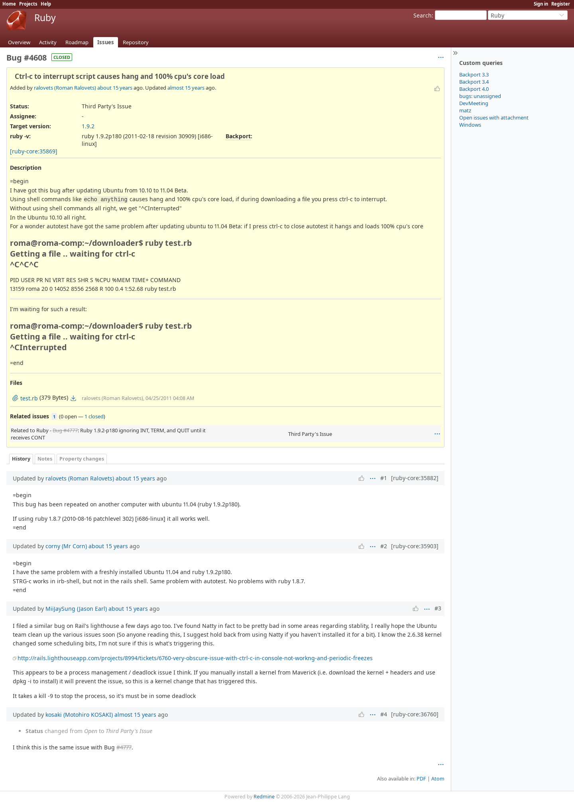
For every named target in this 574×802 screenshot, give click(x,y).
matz (465, 110)
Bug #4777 (65, 430)
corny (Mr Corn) (66, 546)
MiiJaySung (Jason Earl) (76, 608)
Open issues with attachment (494, 117)
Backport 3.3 (474, 74)
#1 (383, 478)
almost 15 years (185, 87)
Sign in (541, 4)
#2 (383, 546)
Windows (470, 124)
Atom (437, 778)
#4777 (124, 747)
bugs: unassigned (480, 96)
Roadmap (76, 42)
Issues (105, 42)
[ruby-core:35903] (414, 546)
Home (9, 4)
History (21, 458)
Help (46, 4)
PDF (421, 778)
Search (422, 15)
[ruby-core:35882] (414, 478)
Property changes (81, 458)
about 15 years (114, 87)
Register (560, 4)
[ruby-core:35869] (33, 151)
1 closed (94, 416)
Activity (48, 42)
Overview (19, 42)
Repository (136, 42)
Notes (44, 458)
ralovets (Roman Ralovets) (65, 87)
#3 (437, 608)
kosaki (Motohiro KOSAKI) (79, 714)
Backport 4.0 (474, 88)
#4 (383, 714)
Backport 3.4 (474, 81)
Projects (28, 4)
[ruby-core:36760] (414, 714)
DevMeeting (473, 103)
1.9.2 (88, 126)
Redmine (264, 796)
